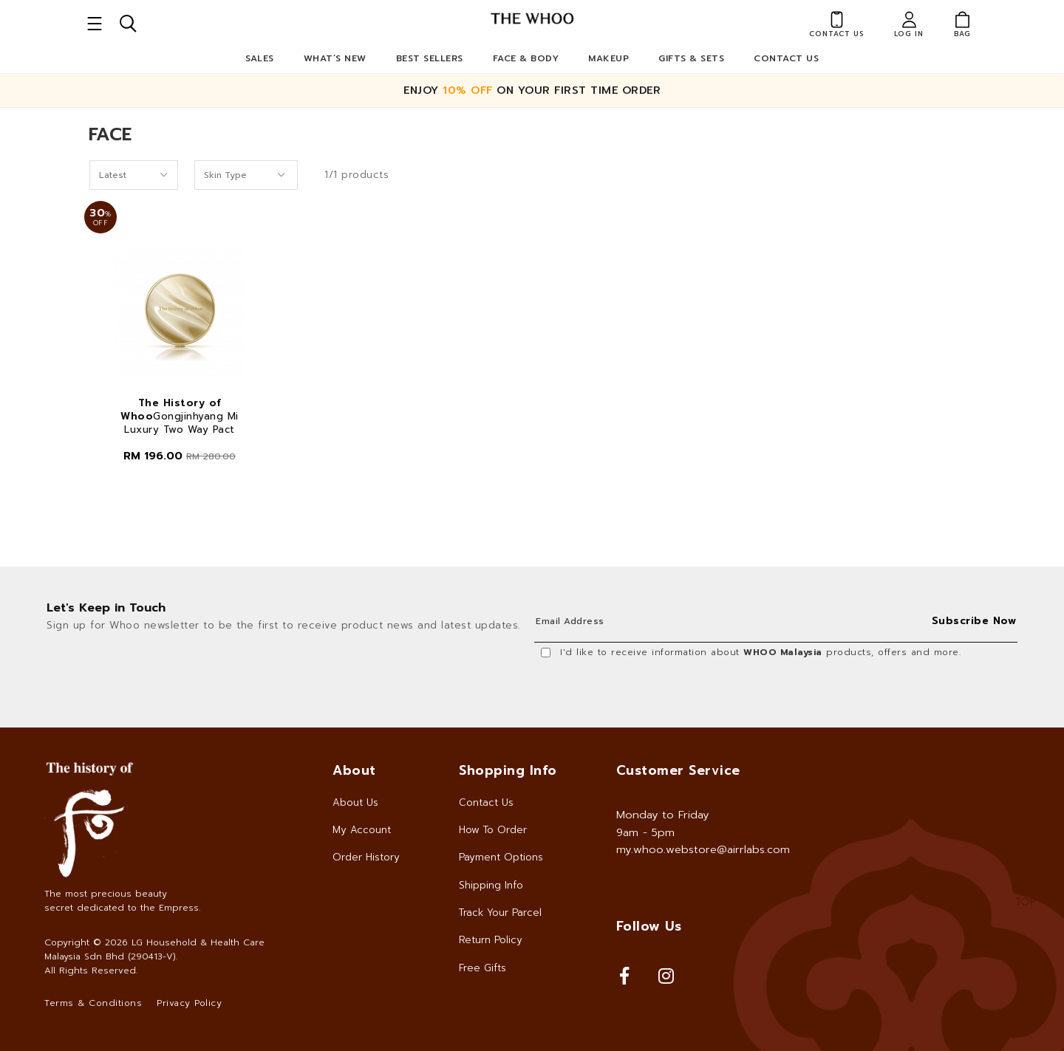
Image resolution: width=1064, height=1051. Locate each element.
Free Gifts (482, 968)
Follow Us (649, 926)
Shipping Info (491, 885)
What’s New (335, 58)
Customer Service (678, 770)
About (354, 770)
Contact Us (786, 58)
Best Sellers (429, 58)
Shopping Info (508, 770)
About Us (355, 802)
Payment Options (501, 857)
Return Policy (490, 940)
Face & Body (526, 58)
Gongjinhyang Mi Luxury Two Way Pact (179, 417)
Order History (366, 857)
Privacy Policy (189, 1003)
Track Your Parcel (500, 912)
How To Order (493, 830)
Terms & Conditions (93, 1003)
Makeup (608, 58)
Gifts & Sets (691, 58)
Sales (259, 58)
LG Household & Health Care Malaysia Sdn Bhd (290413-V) (154, 949)
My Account (361, 830)
